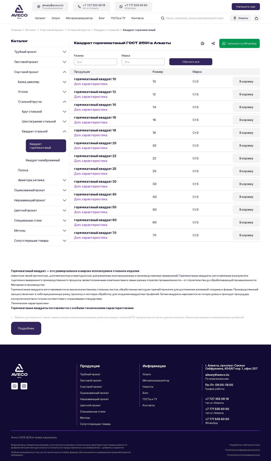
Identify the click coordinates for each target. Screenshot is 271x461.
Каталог (40, 18)
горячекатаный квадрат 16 (95, 117)
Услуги (56, 18)
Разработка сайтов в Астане (245, 445)
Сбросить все (190, 61)
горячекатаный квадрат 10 (95, 79)
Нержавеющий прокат (29, 200)
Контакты (138, 18)
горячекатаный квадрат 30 (95, 181)
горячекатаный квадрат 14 (95, 105)
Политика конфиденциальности (242, 450)
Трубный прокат (25, 52)
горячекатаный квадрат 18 (95, 130)
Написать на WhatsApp (239, 43)
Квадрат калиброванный (43, 160)
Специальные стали (28, 220)
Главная (16, 29)
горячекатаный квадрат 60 (95, 220)
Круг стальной (32, 111)
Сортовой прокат (52, 29)
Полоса (23, 170)
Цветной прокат (25, 210)
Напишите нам (245, 6)
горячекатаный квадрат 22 (95, 156)
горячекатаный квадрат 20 (95, 143)
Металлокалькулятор (79, 18)
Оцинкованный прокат (29, 190)
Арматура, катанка (31, 180)
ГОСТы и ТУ (118, 18)
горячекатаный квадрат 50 (95, 207)
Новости (148, 386)
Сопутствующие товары (31, 240)
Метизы (19, 230)
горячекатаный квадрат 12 (95, 92)
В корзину (246, 81)
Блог (102, 18)
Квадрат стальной (106, 29)
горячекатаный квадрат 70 (95, 233)
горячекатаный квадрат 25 (95, 169)
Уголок (23, 92)
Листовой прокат (26, 62)
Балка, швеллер (28, 82)
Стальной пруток (79, 29)
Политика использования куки (243, 455)
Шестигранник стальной (39, 121)
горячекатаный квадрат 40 (95, 194)
